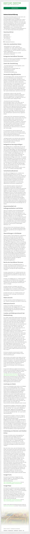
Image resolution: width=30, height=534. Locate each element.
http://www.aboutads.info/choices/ (10, 374)
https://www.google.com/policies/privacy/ (12, 482)
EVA (23, 530)
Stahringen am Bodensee (11, 4)
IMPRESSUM (16, 530)
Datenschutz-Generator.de (9, 505)
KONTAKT (20, 530)
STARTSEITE (5, 530)
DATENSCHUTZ (10, 530)
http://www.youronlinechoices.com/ (11, 375)
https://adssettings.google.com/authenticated (13, 483)
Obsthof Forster (12, 3)
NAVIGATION (15, 8)
